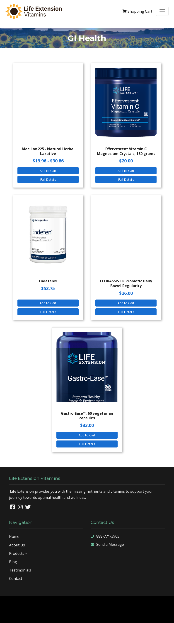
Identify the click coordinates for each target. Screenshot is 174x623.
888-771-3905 (105, 536)
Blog (13, 561)
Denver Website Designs (99, 602)
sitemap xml (81, 616)
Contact (15, 578)
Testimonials (20, 570)
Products (16, 553)
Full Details (48, 179)
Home (14, 536)
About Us (17, 545)
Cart (137, 11)
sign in (110, 616)
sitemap (64, 616)
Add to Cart (48, 171)
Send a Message (107, 544)
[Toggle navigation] (162, 11)
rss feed (98, 616)
